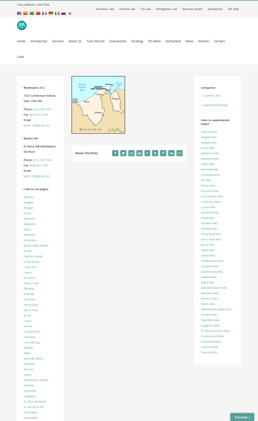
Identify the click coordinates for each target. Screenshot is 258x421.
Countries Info (212, 95)
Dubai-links (207, 218)
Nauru (27, 374)
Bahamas (29, 218)
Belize (27, 229)
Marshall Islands (34, 358)
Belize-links (208, 164)
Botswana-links (210, 175)
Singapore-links (210, 325)
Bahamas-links (210, 153)
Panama (29, 385)
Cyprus (28, 272)
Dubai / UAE (31, 283)
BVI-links (206, 180)
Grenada (29, 294)
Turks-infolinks (210, 347)
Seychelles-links (210, 320)
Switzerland (31, 417)
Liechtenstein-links (212, 261)
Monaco (29, 369)
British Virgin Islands (36, 245)
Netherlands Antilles (36, 380)
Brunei (28, 251)
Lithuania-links (209, 266)
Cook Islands (32, 261)
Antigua (28, 208)
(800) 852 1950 (38, 114)
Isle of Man (31, 310)
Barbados (30, 224)
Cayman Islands (33, 256)
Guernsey (29, 299)
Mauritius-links (210, 293)
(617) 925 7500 (42, 160)
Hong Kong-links (211, 234)
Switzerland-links (211, 341)
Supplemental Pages (215, 105)
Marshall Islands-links (214, 288)
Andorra (29, 197)
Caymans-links (210, 191)
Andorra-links (209, 132)
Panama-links (209, 314)
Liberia (28, 326)
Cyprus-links (208, 207)
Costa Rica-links (210, 201)
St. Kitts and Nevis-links (215, 331)
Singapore (30, 396)
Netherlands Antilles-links (216, 309)
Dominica (29, 278)
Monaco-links (209, 298)
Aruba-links (207, 148)
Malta (27, 353)
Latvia (27, 321)
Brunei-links (208, 185)
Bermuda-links (210, 169)
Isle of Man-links (211, 239)
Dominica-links (210, 212)
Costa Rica (30, 267)
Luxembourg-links (212, 271)
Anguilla (28, 202)
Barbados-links (210, 158)
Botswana (30, 240)
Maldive (28, 348)
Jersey (27, 315)
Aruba (27, 213)
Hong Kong (31, 304)
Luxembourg (31, 342)
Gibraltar (29, 288)
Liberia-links (208, 255)
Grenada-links (209, 228)
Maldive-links (209, 277)
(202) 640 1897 (42, 109)
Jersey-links (208, 245)
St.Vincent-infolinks (212, 336)
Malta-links (207, 282)
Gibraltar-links (209, 223)
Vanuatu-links (209, 352)
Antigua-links (209, 142)
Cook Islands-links (212, 196)
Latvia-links (208, 250)
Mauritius (29, 364)
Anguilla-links (209, 137)
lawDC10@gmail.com (37, 125)
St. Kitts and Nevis (35, 401)
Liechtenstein (32, 331)
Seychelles (30, 391)
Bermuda (29, 235)
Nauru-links (208, 304)
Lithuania (29, 337)
